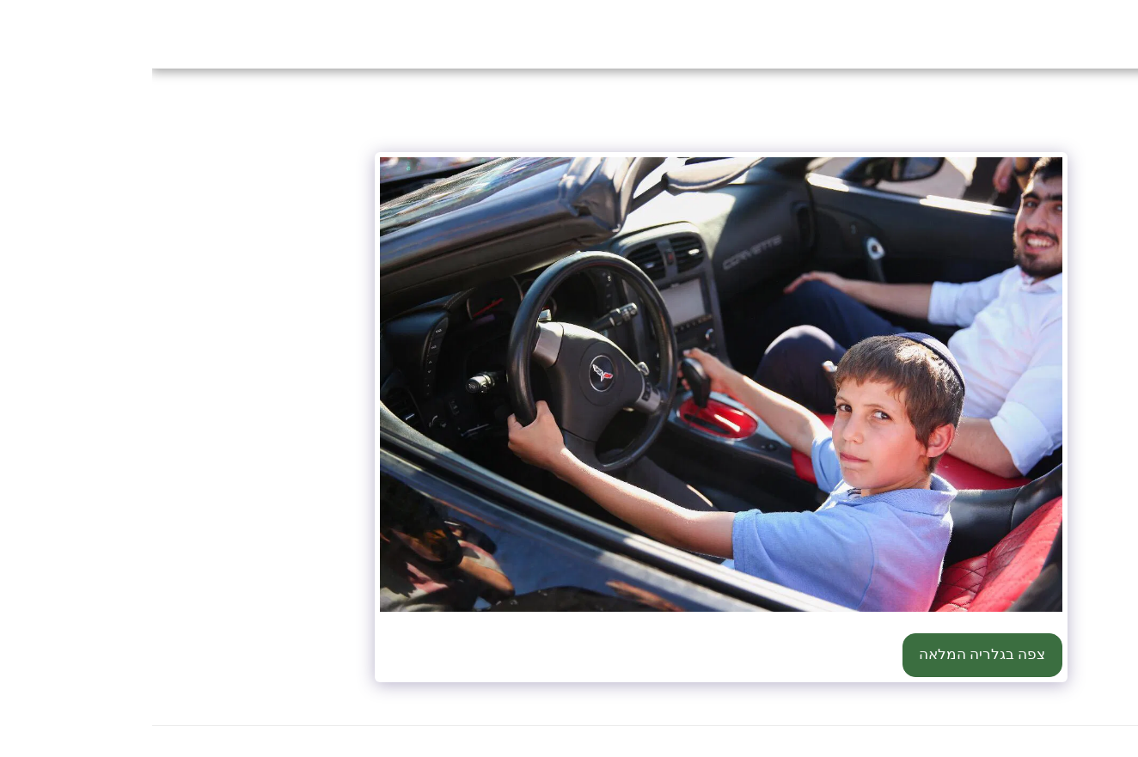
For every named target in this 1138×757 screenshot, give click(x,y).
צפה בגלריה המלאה (830, 654)
